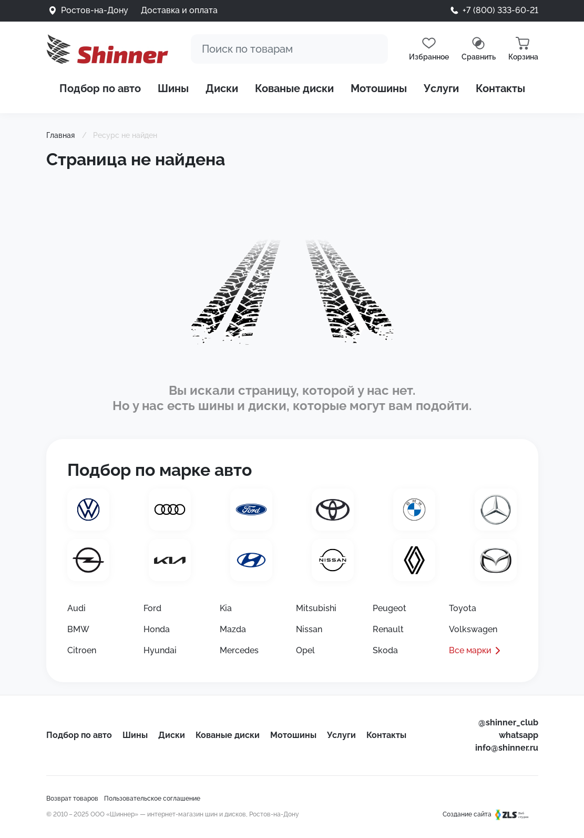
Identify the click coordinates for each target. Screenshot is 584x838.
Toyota (462, 608)
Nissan (309, 629)
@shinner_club (508, 722)
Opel (305, 650)
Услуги (441, 88)
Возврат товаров (72, 798)
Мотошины (379, 88)
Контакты (500, 88)
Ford (152, 608)
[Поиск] (289, 49)
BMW (78, 629)
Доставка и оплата (179, 10)
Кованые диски (294, 88)
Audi (76, 608)
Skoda (385, 650)
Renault (388, 629)
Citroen (81, 650)
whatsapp (518, 735)
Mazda (233, 629)
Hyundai (160, 650)
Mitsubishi (316, 608)
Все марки (470, 650)
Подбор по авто (100, 88)
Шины (173, 88)
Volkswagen (473, 629)
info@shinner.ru (506, 748)
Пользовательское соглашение (152, 798)
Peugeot (389, 608)
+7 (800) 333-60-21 (500, 10)
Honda (157, 629)
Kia (226, 608)
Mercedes (239, 650)
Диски (222, 88)
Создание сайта (490, 814)
